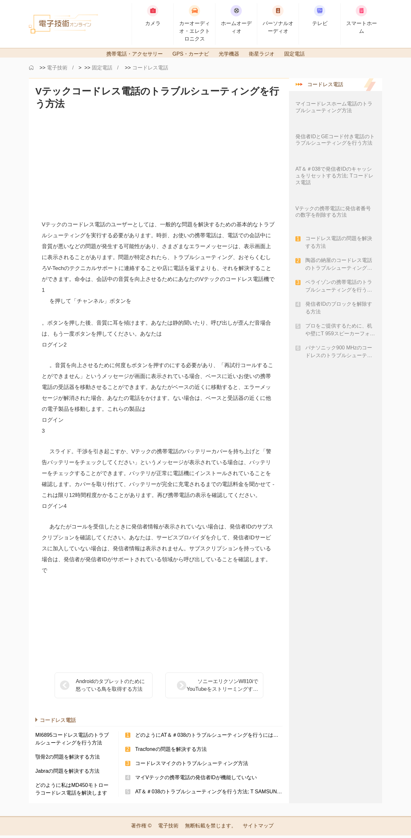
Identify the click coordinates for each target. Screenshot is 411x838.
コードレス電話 (150, 70)
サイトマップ (258, 828)
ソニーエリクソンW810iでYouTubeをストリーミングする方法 (206, 688)
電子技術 (57, 70)
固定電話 (102, 70)
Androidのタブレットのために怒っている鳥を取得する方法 (110, 687)
